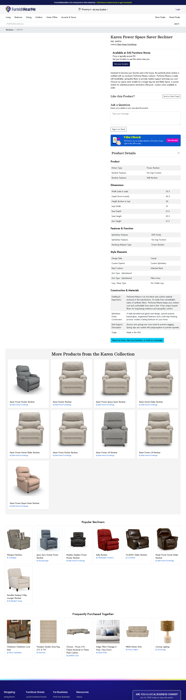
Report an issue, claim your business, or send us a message (137, 340)
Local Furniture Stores (36, 696)
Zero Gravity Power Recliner (47, 556)
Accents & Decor (68, 17)
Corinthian (131, 557)
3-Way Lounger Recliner (17, 597)
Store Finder (160, 17)
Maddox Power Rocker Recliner (76, 556)
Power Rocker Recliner (22, 401)
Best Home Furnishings (127, 44)
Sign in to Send (118, 129)
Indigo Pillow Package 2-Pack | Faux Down (106, 648)
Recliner (14, 554)
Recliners (9, 29)
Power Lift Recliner (106, 452)
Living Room (9, 696)
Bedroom (18, 17)
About (79, 696)
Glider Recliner (136, 554)
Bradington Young (15, 601)
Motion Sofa (134, 646)
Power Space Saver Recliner (111, 401)
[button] (146, 140)
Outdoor (38, 17)
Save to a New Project (171, 96)
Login (178, 9)
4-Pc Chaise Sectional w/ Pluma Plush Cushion (77, 649)
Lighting (162, 646)
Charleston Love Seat (18, 648)
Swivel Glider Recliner (151, 401)
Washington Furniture (105, 557)
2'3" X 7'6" (48, 648)
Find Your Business (61, 696)
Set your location (121, 64)
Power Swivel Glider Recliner (25, 452)
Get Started (173, 140)
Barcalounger (44, 560)
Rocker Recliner (62, 401)
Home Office (51, 17)
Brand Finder (174, 17)
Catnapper (12, 557)
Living (8, 17)
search (176, 24)
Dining (28, 17)
